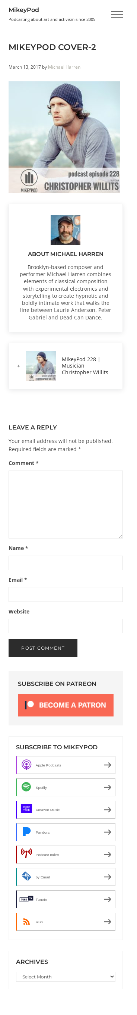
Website (19, 611)
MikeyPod (24, 9)
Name (18, 548)
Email (18, 580)
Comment (24, 463)
